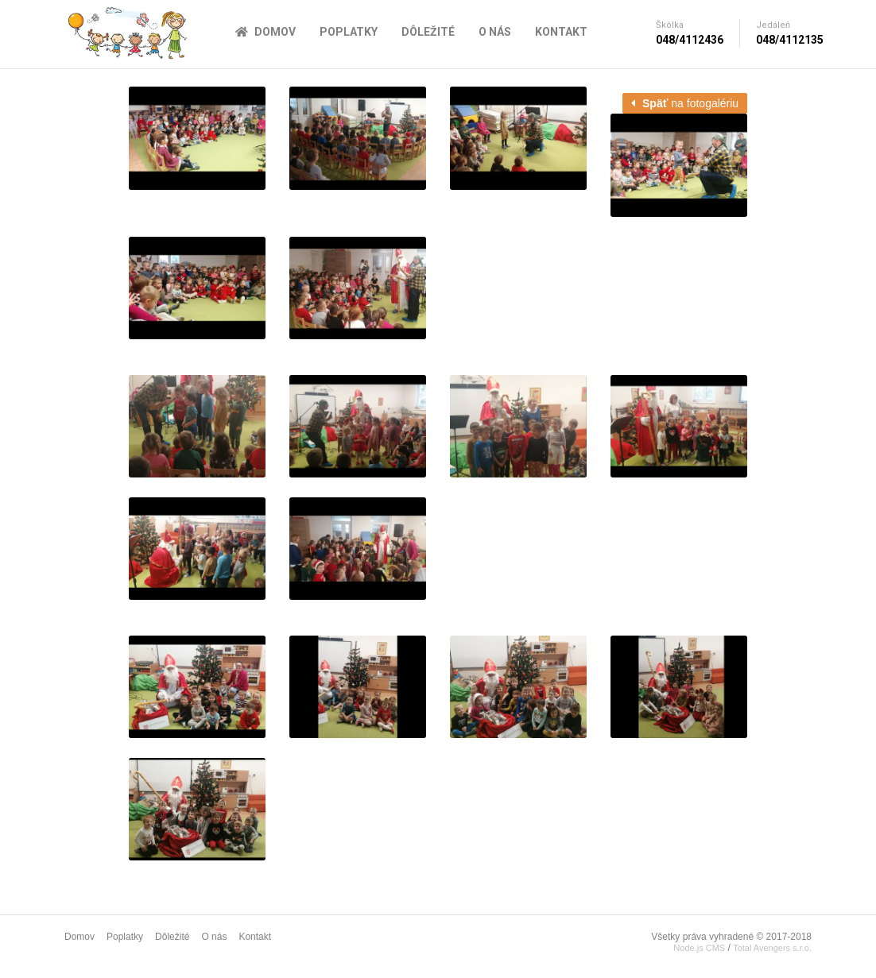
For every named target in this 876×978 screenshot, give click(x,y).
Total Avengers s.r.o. (772, 948)
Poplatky (349, 31)
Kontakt (561, 31)
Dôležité (428, 31)
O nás (495, 31)
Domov (265, 31)
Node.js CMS (699, 948)
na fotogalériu (684, 103)
